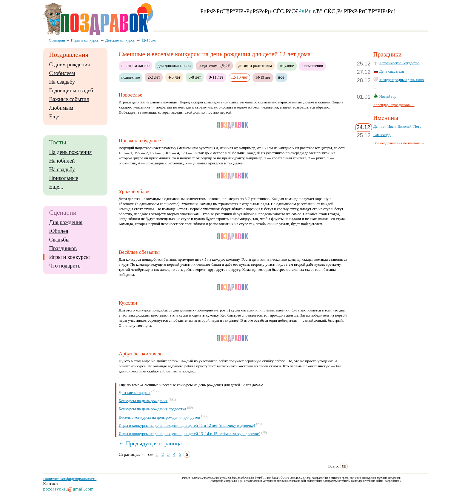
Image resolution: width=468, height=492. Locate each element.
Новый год (388, 96)
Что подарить (65, 266)
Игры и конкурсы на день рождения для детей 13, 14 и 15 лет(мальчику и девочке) (189, 433)
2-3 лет (153, 77)
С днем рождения (69, 65)
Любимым (61, 108)
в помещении (312, 66)
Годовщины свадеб (71, 91)
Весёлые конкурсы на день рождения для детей (159, 417)
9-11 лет (216, 77)
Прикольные (63, 178)
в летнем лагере (135, 65)
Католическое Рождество (399, 63)
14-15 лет (262, 77)
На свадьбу (62, 82)
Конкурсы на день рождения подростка (152, 409)
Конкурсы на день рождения (143, 400)
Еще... (56, 117)
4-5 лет (174, 77)
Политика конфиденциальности (70, 478)
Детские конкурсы (134, 392)
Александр (382, 135)
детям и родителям (255, 65)
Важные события (69, 99)
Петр (417, 126)
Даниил (379, 126)
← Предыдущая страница (150, 443)
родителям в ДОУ (214, 65)
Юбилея (58, 231)
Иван (391, 126)
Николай (405, 126)
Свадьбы (59, 240)
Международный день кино (401, 80)
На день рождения (70, 152)
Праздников (63, 248)
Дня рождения (66, 222)
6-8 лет (194, 77)
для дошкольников (174, 65)
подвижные (130, 77)
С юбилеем (62, 73)
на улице (287, 66)
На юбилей (62, 161)
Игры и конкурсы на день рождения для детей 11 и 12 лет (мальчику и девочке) (187, 425)
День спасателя (391, 71)
